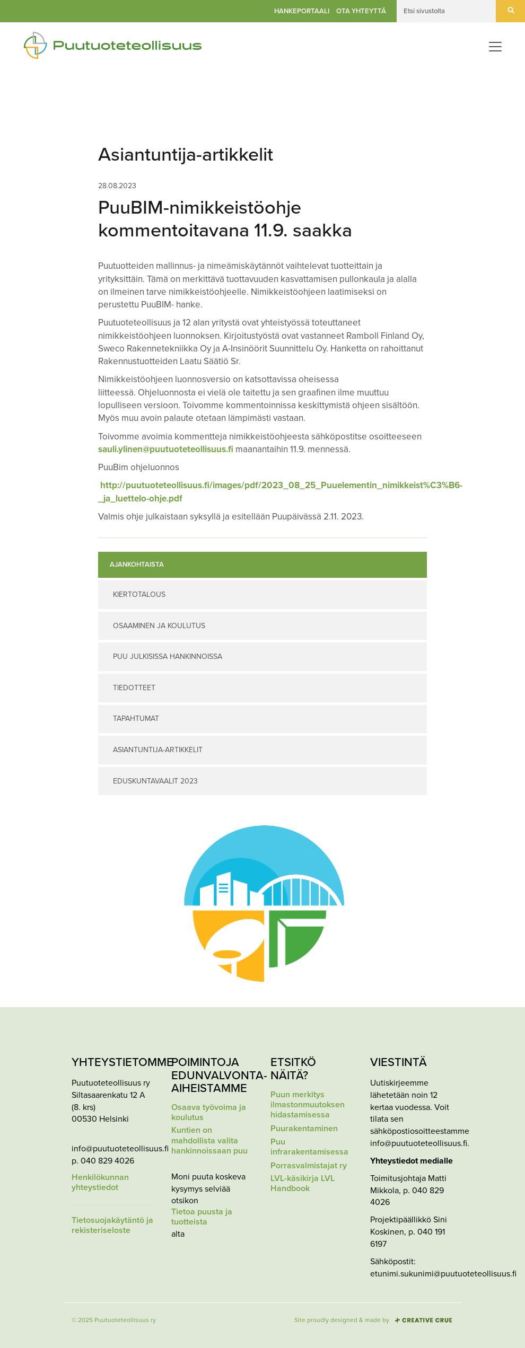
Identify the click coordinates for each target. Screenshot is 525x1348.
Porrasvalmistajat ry (308, 1166)
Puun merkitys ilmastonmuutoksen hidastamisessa (307, 1105)
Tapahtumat (136, 718)
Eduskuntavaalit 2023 (155, 781)
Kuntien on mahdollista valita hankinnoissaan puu (209, 1140)
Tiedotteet (134, 687)
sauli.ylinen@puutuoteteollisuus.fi (165, 449)
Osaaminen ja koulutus (159, 625)
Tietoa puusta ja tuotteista (201, 1217)
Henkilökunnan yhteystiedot (100, 1183)
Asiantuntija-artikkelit (158, 749)
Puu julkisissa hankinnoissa (167, 656)
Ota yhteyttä (361, 11)
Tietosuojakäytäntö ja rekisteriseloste (112, 1225)
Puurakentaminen (304, 1129)
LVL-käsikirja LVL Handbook (302, 1184)
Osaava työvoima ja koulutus (208, 1113)
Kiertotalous (139, 594)
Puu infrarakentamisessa (309, 1147)
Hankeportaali (301, 11)
